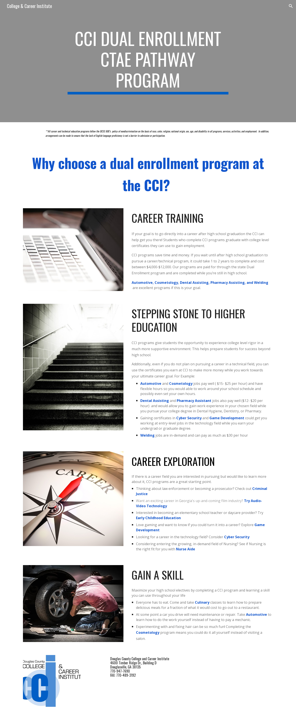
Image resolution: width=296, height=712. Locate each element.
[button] (291, 6)
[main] (148, 61)
